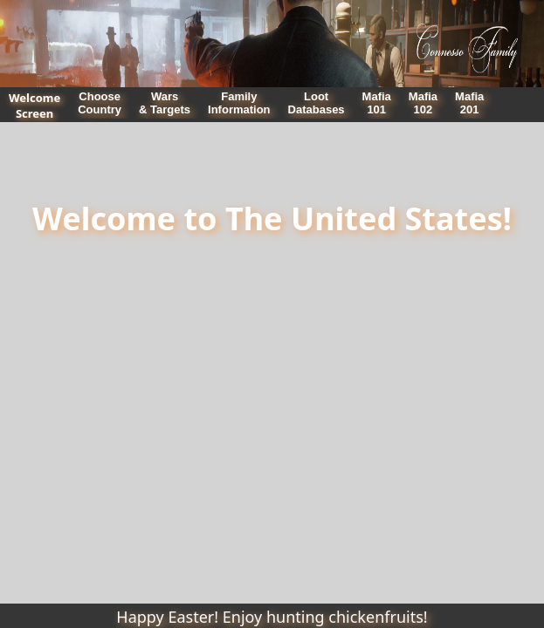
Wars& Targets (164, 103)
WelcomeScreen (34, 105)
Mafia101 (376, 103)
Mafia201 (469, 103)
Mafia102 (423, 103)
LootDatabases (316, 103)
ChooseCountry (99, 103)
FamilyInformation (239, 103)
